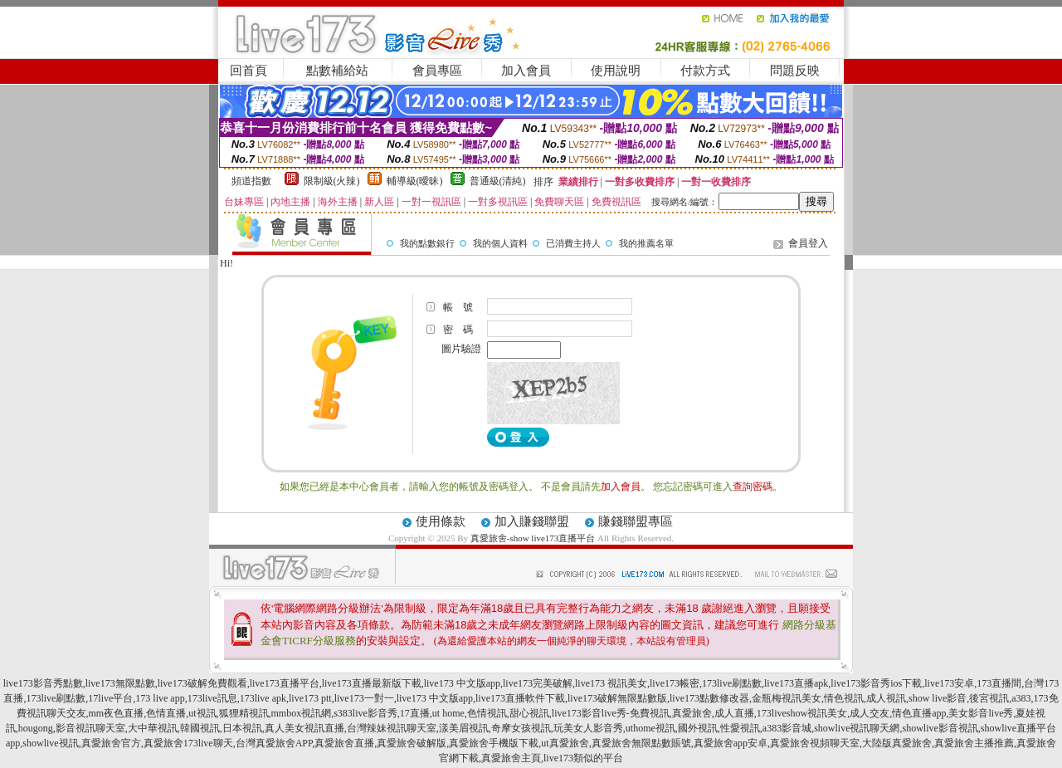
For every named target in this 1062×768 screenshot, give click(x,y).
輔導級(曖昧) (415, 181)
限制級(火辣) (332, 181)
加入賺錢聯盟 (531, 521)
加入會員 (526, 70)
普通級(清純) (498, 181)
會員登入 (808, 243)
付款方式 (705, 70)
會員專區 (437, 70)
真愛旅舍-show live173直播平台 (533, 538)
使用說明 (616, 70)
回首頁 (248, 70)
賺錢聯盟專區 (635, 521)
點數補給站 (337, 70)
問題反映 (795, 70)
